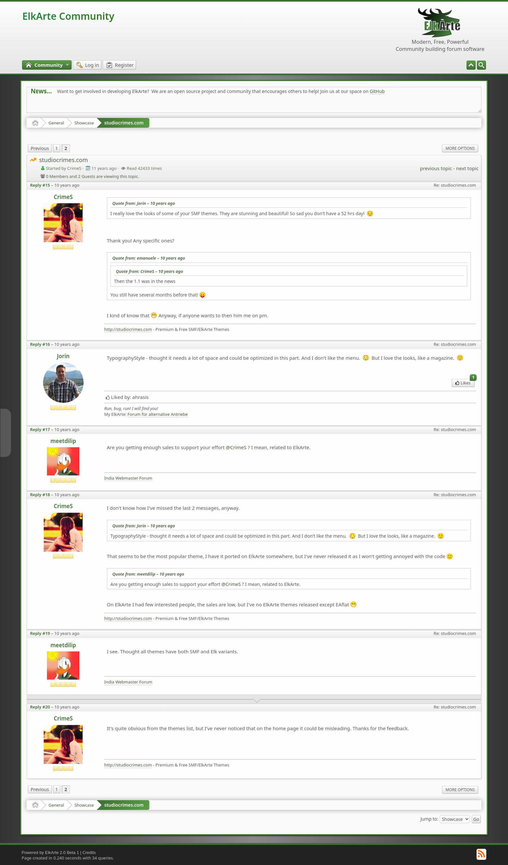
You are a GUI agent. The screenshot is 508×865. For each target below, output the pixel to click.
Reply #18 (40, 494)
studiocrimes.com (124, 123)
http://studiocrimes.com (128, 329)
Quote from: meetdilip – (148, 574)
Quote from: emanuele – (148, 258)
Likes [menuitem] (465, 382)
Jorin (63, 356)
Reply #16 (40, 344)
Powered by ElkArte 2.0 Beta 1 (50, 852)
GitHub (377, 91)
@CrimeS (236, 447)
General (56, 123)
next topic (467, 168)
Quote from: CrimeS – (149, 271)
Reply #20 (40, 707)
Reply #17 (40, 429)
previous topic (436, 168)
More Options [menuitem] (460, 148)
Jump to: (429, 818)
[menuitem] (481, 65)
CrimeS (63, 197)
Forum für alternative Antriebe (158, 414)
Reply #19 (40, 633)
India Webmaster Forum (128, 478)
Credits (89, 852)
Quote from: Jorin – (143, 203)
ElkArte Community (68, 16)
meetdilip (63, 441)
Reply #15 (40, 185)
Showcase (84, 123)
